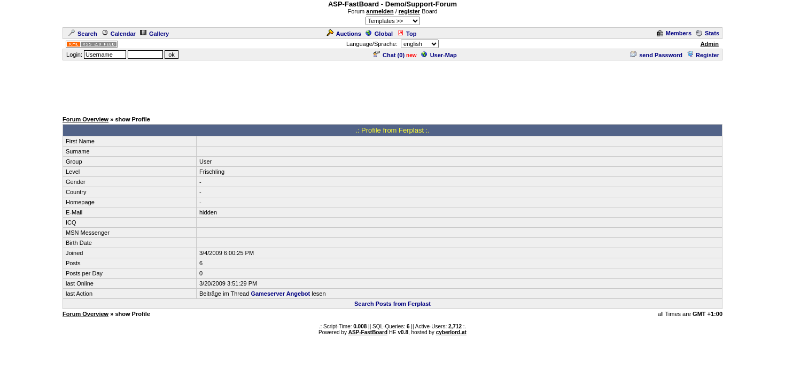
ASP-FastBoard (367, 332)
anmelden (379, 11)
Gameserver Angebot (280, 293)
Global (379, 33)
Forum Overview (85, 119)
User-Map (439, 55)
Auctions (344, 33)
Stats (707, 33)
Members (674, 33)
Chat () (389, 55)
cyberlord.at (451, 332)
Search (82, 33)
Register (703, 55)
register (409, 11)
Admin (710, 44)
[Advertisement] (392, 85)
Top (406, 33)
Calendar (119, 33)
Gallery (154, 33)
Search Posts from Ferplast (392, 304)
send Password (656, 55)
